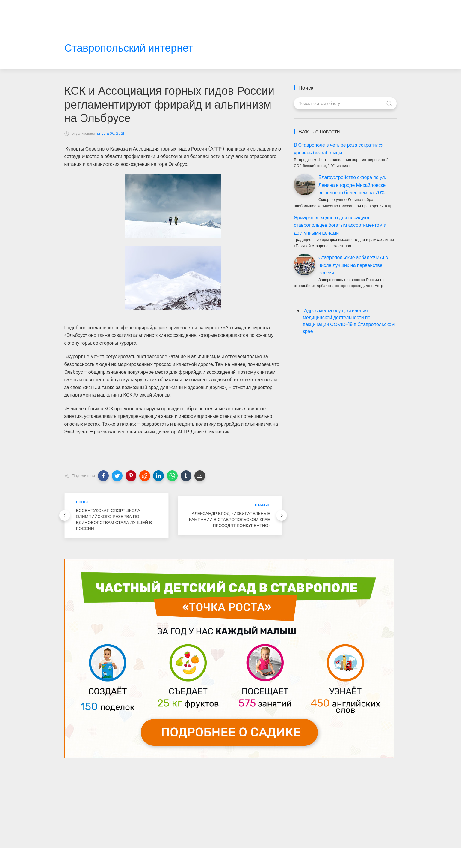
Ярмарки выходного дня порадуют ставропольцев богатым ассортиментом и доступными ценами (340, 225)
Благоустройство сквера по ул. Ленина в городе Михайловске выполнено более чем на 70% (352, 185)
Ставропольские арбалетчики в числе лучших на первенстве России (353, 265)
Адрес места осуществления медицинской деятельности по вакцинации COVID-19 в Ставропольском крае (349, 321)
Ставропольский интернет (128, 48)
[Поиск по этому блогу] (345, 103)
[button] (103, 475)
